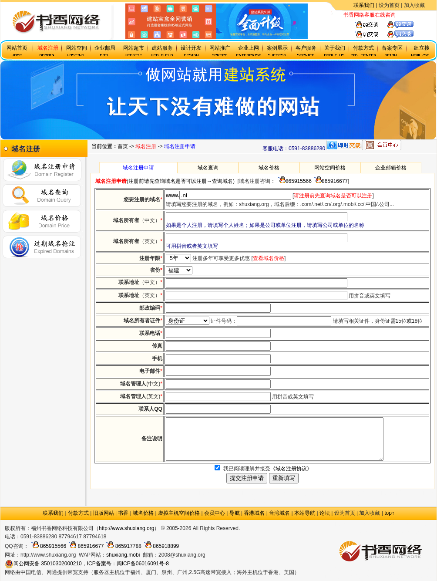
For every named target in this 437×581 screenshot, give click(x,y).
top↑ (389, 513)
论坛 (324, 513)
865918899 (160, 546)
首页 (123, 146)
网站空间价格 (330, 168)
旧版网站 (103, 513)
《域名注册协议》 (291, 469)
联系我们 (363, 5)
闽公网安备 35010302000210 (43, 564)
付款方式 (78, 513)
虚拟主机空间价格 (179, 513)
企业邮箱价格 (391, 168)
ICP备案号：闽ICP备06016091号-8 (128, 564)
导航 (234, 513)
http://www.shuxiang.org (126, 528)
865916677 (330, 181)
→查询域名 (220, 181)
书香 (123, 513)
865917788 (122, 546)
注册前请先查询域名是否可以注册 (167, 181)
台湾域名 (279, 513)
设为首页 (389, 5)
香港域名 (254, 513)
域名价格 (269, 168)
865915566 (294, 181)
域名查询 (208, 168)
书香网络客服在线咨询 (369, 15)
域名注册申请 (138, 168)
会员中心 (214, 513)
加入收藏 (414, 5)
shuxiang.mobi (123, 555)
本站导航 (304, 513)
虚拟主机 (406, 15)
